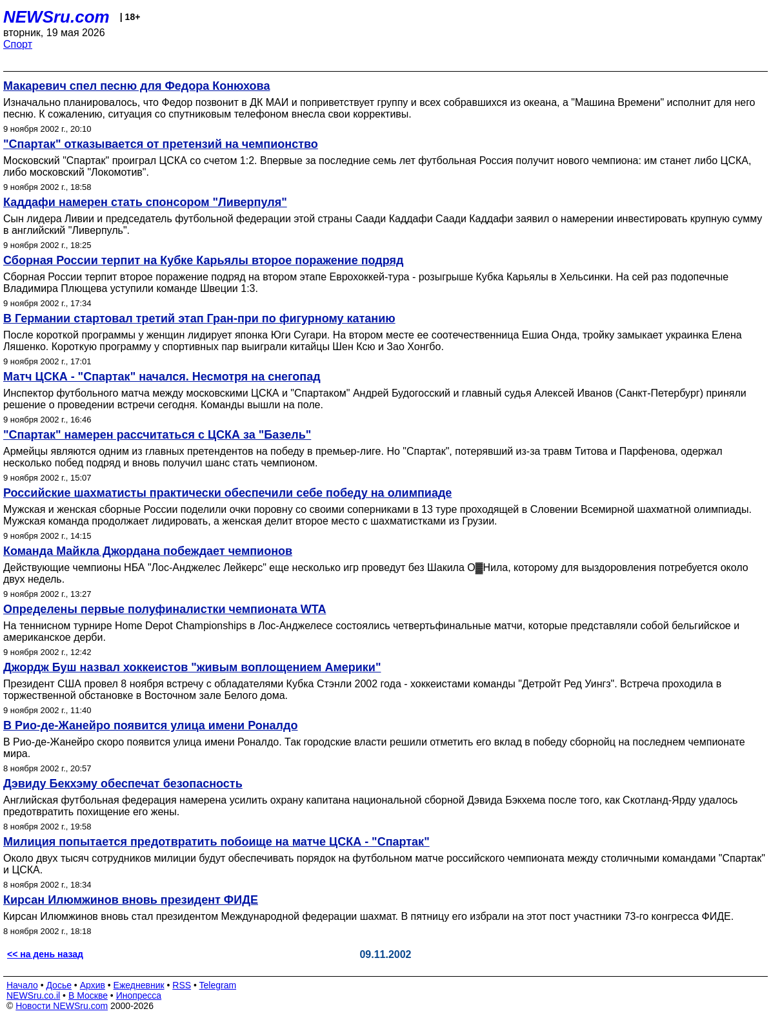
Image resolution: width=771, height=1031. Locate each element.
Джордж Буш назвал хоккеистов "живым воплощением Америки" (192, 667)
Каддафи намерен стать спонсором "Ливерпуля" (145, 202)
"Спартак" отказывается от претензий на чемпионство (160, 144)
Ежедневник (139, 985)
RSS (181, 985)
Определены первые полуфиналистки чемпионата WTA (164, 609)
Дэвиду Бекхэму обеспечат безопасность (123, 783)
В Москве (88, 995)
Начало (22, 985)
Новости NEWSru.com (61, 1006)
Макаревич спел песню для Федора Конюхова (136, 85)
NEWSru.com (56, 16)
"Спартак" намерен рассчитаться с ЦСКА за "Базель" (157, 434)
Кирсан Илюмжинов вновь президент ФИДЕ (130, 899)
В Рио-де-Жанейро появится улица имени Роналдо (150, 725)
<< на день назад (45, 954)
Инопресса (139, 995)
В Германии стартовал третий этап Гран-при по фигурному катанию (199, 318)
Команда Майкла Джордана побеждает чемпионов (147, 551)
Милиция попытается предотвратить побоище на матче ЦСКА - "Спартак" (216, 841)
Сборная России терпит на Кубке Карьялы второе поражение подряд (203, 260)
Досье (59, 985)
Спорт (17, 44)
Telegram (218, 985)
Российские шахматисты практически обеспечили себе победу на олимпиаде (227, 492)
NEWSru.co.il (33, 995)
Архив (92, 985)
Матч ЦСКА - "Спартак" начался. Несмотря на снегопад (162, 376)
